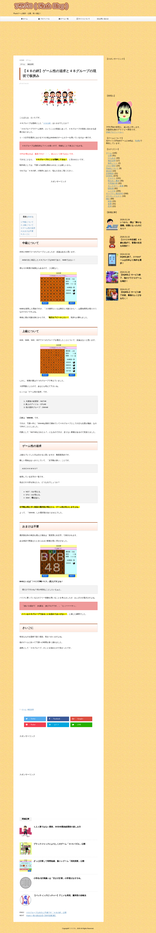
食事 (110, 204)
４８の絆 (47, 123)
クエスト (112, 178)
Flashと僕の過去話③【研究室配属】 (41, 915)
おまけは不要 (27, 231)
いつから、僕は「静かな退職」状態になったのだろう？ (130, 225)
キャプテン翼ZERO (114, 194)
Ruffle (137, 141)
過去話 (109, 171)
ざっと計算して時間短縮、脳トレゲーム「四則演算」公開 (59, 861)
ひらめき (112, 158)
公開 (110, 156)
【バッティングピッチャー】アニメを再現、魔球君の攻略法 (60, 895)
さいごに (25, 234)
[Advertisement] (78, 38)
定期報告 (110, 173)
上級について (27, 225)
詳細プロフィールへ (115, 132)
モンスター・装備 (115, 186)
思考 (110, 206)
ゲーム (24, 709)
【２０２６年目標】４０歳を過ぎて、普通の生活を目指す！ (130, 243)
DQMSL (109, 176)
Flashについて (112, 168)
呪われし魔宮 (114, 181)
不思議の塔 (113, 183)
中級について (27, 222)
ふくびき (112, 191)
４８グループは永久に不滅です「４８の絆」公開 (46, 912)
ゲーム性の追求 (28, 228)
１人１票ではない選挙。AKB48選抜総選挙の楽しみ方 (57, 827)
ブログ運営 (111, 166)
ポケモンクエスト (114, 196)
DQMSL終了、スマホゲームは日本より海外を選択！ (130, 260)
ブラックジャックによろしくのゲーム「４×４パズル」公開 (59, 844)
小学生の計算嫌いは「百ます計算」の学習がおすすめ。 (58, 878)
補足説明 (30, 709)
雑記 (108, 199)
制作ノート (113, 163)
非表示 (30, 217)
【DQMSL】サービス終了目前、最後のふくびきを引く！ (130, 295)
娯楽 (110, 201)
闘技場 (111, 188)
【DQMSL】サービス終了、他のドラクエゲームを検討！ (130, 278)
